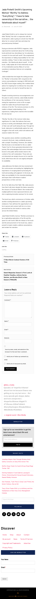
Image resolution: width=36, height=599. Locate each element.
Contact (26, 535)
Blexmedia (7, 26)
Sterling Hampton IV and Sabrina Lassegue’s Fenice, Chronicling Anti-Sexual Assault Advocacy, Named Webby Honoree (17, 475)
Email (6, 330)
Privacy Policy (7, 548)
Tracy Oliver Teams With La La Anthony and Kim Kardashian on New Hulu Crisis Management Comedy (17, 491)
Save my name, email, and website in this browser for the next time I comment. (17, 351)
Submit (4, 579)
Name (6, 321)
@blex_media (9, 385)
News (15, 539)
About (18, 535)
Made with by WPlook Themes (18, 596)
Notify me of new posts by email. (16, 364)
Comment (7, 300)
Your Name (4, 559)
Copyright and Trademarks (11, 543)
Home (4, 535)
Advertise (27, 543)
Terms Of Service (26, 539)
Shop (11, 535)
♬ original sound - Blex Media (15, 415)
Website (6, 338)
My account (6, 539)
